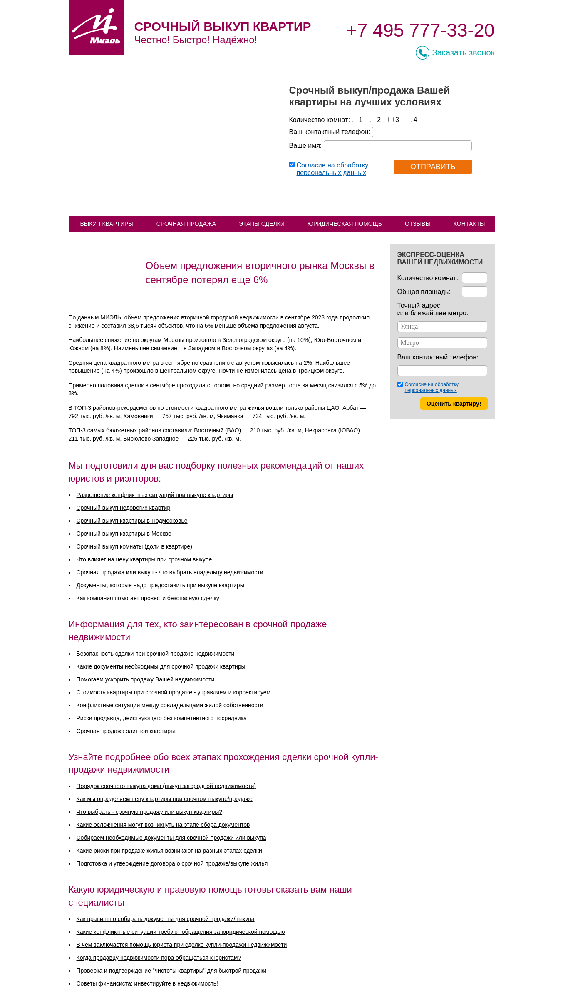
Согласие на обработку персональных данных (333, 169)
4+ (417, 119)
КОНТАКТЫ (469, 223)
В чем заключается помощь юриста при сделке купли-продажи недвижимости (182, 944)
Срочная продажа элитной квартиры (126, 731)
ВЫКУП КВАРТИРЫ (107, 223)
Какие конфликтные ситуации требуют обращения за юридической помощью (181, 931)
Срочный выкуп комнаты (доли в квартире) (134, 546)
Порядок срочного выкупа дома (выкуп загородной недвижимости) (166, 786)
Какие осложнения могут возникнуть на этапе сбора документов (163, 824)
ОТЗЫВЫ (418, 223)
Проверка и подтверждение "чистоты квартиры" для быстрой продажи (172, 970)
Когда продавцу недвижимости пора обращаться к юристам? (159, 957)
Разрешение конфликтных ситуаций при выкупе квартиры (155, 495)
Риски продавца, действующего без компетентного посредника (162, 718)
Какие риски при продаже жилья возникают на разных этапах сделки (169, 850)
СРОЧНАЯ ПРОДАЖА (186, 223)
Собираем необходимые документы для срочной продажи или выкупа (171, 837)
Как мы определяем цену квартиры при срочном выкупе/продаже (165, 799)
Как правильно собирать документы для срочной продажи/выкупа (166, 919)
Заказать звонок (463, 52)
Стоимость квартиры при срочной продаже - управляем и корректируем (174, 692)
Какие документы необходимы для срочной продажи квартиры (161, 666)
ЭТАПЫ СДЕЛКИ (262, 223)
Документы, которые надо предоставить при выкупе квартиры (160, 585)
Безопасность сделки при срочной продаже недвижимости (156, 653)
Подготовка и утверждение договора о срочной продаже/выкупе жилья (172, 863)
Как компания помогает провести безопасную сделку (148, 598)
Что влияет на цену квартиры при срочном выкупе (144, 559)
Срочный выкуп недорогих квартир (124, 507)
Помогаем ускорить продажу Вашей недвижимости (146, 679)
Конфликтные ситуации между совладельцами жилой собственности (170, 705)
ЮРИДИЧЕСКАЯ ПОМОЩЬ (345, 223)
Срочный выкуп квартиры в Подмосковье (132, 520)
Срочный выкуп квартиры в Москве (124, 533)
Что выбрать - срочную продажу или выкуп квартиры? (150, 811)
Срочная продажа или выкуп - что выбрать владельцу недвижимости (170, 572)
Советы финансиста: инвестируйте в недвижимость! (147, 983)
